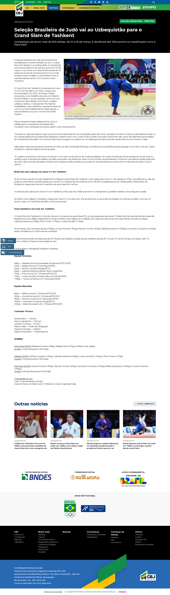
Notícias (53, 8)
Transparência (92, 537)
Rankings (41, 535)
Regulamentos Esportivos (48, 542)
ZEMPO (138, 542)
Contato (47, 2)
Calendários (18, 542)
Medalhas (42, 552)
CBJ (27, 8)
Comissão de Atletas (89, 8)
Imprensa (17, 539)
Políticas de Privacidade (144, 544)
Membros (114, 537)
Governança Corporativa (96, 535)
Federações (43, 547)
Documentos (116, 542)
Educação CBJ (140, 539)
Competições (19, 537)
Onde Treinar (43, 549)
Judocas (41, 537)
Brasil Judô (39, 8)
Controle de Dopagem (47, 544)
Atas (112, 540)
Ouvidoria (30, 2)
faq (39, 2)
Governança (68, 8)
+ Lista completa (145, 404)
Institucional (18, 535)
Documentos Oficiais (46, 539)
